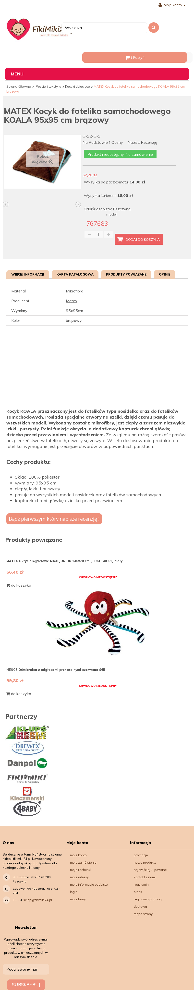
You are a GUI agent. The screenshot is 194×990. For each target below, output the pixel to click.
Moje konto (171, 5)
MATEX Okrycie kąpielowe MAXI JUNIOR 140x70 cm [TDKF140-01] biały (64, 561)
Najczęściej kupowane (150, 870)
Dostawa (140, 906)
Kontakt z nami (145, 877)
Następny (78, 204)
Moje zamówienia (83, 862)
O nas (138, 892)
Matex (71, 300)
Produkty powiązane (126, 274)
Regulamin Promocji (148, 899)
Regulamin (141, 884)
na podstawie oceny (103, 143)
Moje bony (78, 899)
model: (111, 214)
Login (73, 892)
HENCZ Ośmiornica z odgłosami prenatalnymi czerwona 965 (55, 670)
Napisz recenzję (142, 142)
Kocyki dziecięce (77, 86)
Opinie (164, 274)
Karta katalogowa (75, 274)
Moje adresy (79, 877)
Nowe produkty (145, 862)
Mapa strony (143, 914)
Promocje (141, 855)
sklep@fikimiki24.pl (37, 900)
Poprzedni (6, 204)
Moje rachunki (80, 870)
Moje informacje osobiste (89, 884)
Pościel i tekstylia (48, 86)
